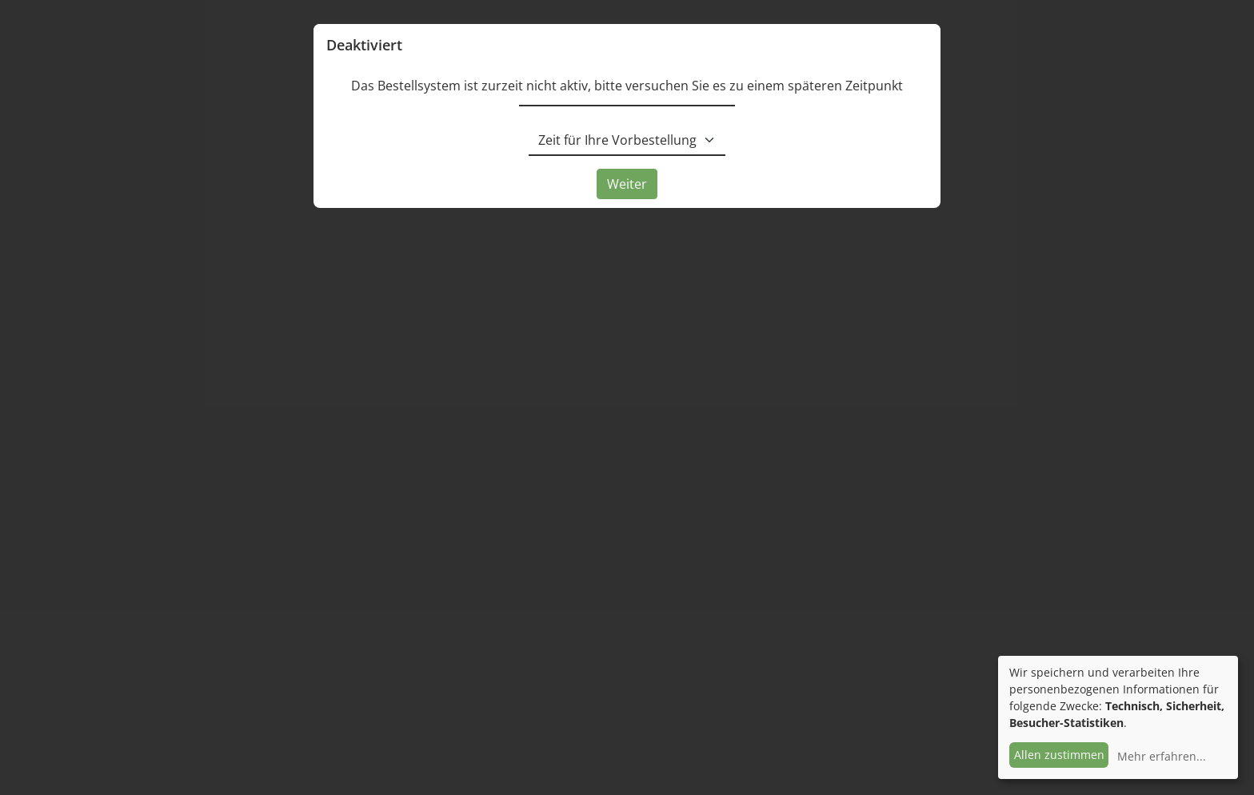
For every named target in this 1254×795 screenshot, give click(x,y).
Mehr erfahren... (1161, 756)
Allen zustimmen (1059, 754)
